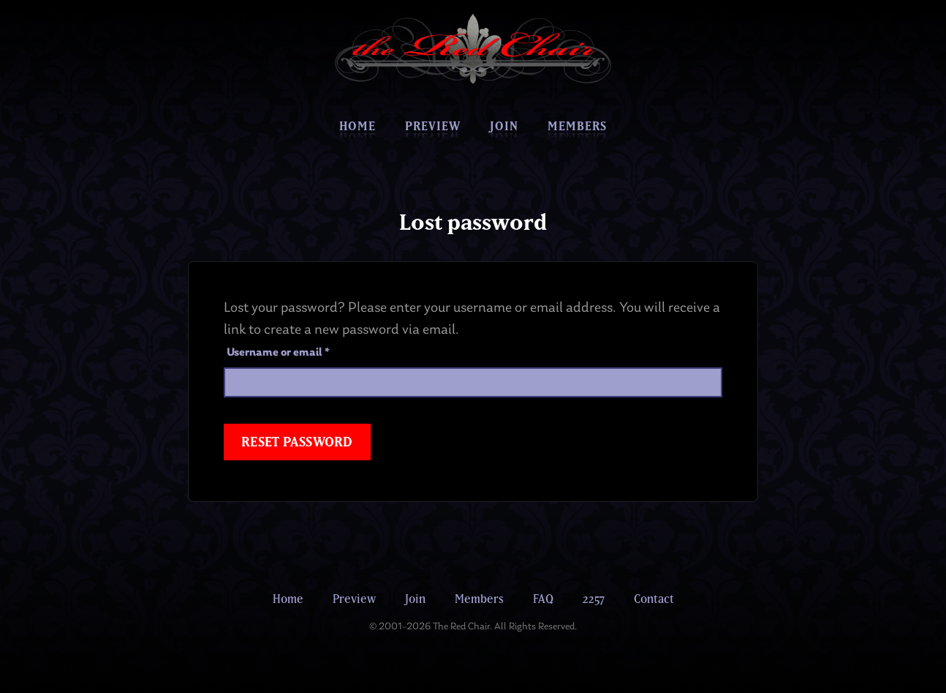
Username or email (301, 353)
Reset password (297, 441)
